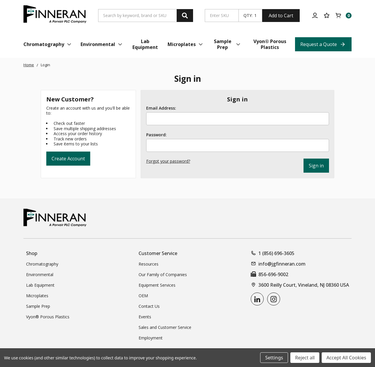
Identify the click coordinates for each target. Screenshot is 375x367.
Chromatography (42, 264)
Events (145, 317)
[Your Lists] (326, 15)
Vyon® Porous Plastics (47, 317)
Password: (156, 134)
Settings (274, 357)
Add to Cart (281, 15)
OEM (143, 295)
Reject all (305, 357)
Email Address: (161, 108)
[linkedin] (257, 299)
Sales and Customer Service (165, 327)
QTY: (248, 15)
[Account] (314, 15)
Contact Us (149, 306)
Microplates (37, 295)
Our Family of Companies (163, 274)
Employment (151, 338)
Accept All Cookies (346, 357)
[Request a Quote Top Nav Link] (323, 44)
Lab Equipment (40, 285)
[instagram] (273, 299)
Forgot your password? (168, 161)
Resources (148, 264)
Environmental (39, 274)
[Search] (185, 15)
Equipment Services (157, 285)
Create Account (68, 158)
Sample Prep (38, 306)
